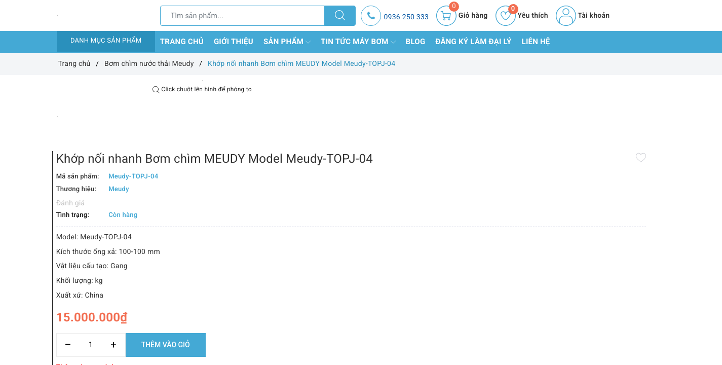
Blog (416, 41)
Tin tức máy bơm (358, 42)
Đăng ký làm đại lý (473, 41)
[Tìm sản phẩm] (242, 16)
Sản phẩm (287, 42)
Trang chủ (182, 41)
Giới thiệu (233, 41)
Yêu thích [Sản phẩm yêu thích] (522, 16)
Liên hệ (536, 41)
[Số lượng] (349, 288)
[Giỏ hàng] (461, 16)
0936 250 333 (406, 17)
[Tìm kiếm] (340, 16)
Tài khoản (583, 16)
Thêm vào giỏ (424, 288)
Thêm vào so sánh (345, 311)
